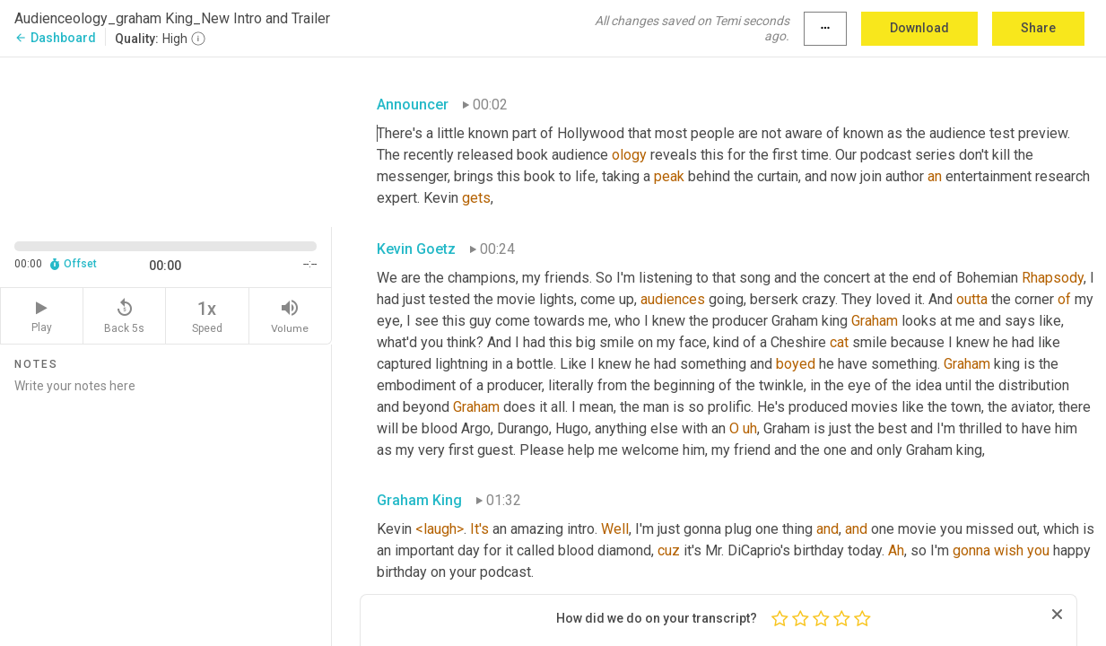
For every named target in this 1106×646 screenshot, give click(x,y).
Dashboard (55, 38)
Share (1038, 28)
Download (919, 28)
